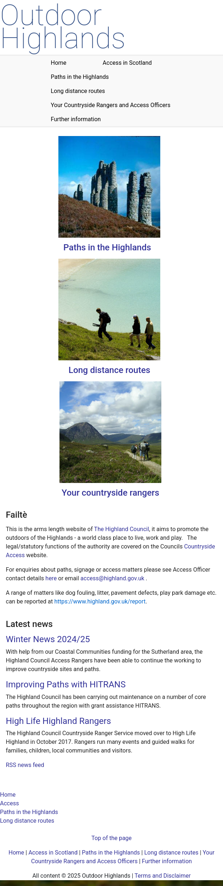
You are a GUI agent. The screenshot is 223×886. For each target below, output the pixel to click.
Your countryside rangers (110, 493)
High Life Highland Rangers (58, 721)
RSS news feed (25, 765)
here (51, 578)
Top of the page (111, 838)
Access (9, 803)
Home (8, 794)
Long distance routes (109, 370)
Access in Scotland (53, 852)
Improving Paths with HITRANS (65, 684)
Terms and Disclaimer (163, 875)
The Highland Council (121, 529)
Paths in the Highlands (107, 247)
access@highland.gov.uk (112, 578)
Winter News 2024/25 (48, 639)
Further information (167, 861)
